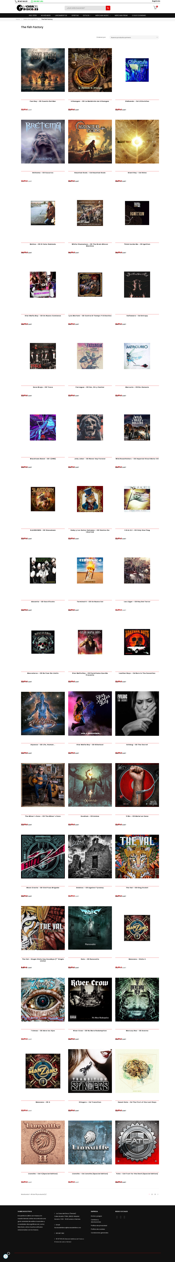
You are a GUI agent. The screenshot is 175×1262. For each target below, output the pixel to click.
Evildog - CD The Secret (137, 745)
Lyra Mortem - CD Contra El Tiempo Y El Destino (90, 316)
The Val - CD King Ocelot (137, 888)
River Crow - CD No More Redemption (90, 1031)
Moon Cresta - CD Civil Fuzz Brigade (42, 888)
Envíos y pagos (96, 1216)
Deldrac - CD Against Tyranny (90, 888)
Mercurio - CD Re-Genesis (137, 387)
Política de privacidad (99, 1225)
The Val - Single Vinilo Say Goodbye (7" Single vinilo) (43, 960)
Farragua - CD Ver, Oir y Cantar (90, 387)
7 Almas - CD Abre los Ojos (43, 1031)
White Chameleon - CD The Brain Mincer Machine (90, 245)
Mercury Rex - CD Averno (137, 1031)
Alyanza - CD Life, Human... (43, 745)
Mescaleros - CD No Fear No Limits (43, 673)
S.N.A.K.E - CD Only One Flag (137, 530)
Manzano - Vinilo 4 (137, 959)
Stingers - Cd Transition (90, 1102)
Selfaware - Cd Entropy (137, 316)
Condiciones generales (99, 1233)
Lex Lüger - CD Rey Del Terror (137, 602)
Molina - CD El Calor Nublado (43, 244)
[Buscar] (85, 8)
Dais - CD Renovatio (90, 959)
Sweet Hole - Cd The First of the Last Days (137, 1102)
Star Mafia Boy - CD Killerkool (90, 745)
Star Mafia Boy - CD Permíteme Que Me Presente (90, 674)
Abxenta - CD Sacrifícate (43, 602)
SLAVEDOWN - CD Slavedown (43, 530)
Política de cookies (98, 1229)
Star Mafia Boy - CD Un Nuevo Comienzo (43, 316)
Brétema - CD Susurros (42, 173)
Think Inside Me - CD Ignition (137, 244)
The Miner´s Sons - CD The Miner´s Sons (43, 816)
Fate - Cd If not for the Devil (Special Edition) (137, 1174)
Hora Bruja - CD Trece (43, 387)
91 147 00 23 (22, 1)
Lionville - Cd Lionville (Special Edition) (90, 1174)
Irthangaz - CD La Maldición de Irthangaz (90, 101)
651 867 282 (38, 1)
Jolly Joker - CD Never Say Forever (90, 459)
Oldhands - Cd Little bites (137, 101)
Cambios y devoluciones (96, 1221)
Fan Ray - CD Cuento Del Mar (43, 101)
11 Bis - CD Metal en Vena (137, 816)
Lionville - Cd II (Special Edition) (43, 1174)
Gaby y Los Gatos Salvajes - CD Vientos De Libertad (90, 531)
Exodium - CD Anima (90, 816)
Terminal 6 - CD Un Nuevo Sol (90, 602)
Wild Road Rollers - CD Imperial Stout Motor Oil (137, 459)
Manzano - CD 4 (43, 1102)
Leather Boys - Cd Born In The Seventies (137, 673)
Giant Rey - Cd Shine (137, 173)
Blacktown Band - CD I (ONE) (43, 459)
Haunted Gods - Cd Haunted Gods (90, 173)
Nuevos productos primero (135, 37)
